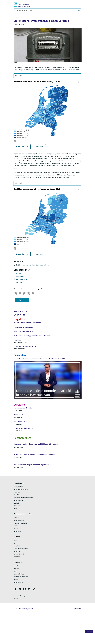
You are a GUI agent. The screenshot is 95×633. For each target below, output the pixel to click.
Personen (16, 526)
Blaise (15, 508)
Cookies (16, 571)
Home (17, 17)
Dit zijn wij (17, 546)
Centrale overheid (19, 520)
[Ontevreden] (20, 293)
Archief (16, 579)
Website (16, 566)
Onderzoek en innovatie (21, 548)
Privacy (16, 528)
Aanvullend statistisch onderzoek (23, 497)
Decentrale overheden (20, 523)
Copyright (16, 568)
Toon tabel (39, 147)
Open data (17, 492)
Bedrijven (16, 517)
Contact (16, 540)
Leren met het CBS (19, 554)
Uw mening (89, 632)
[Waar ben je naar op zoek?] (47, 10)
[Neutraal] (24, 293)
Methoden (17, 506)
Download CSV (22, 147)
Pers (15, 543)
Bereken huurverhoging (21, 489)
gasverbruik (20, 276)
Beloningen (17, 531)
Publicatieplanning (19, 596)
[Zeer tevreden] (33, 293)
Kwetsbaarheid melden (21, 577)
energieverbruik (21, 279)
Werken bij (17, 551)
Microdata (17, 495)
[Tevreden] (28, 293)
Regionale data (18, 500)
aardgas (18, 273)
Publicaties (17, 503)
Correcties (17, 557)
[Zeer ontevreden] (16, 293)
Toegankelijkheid (19, 574)
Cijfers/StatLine (18, 487)
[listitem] (14, 314)
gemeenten (20, 282)
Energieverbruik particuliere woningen (36, 265)
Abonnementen (18, 582)
